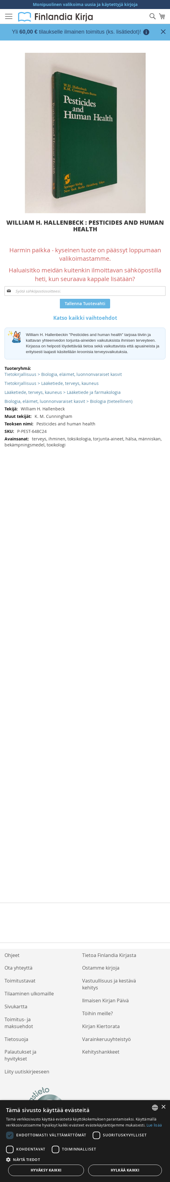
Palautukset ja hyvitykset (20, 1055)
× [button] (163, 1107)
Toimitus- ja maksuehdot (19, 1023)
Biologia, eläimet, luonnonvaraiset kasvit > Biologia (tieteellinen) (68, 401)
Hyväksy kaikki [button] (46, 1170)
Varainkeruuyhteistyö (106, 1039)
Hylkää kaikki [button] (125, 1170)
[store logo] (55, 17)
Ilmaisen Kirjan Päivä (105, 1000)
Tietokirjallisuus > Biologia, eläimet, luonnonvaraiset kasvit (63, 374)
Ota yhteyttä (18, 967)
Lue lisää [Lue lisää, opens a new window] (154, 1125)
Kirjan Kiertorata (101, 1026)
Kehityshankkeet (100, 1051)
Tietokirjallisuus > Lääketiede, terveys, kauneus (52, 383)
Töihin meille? (97, 1013)
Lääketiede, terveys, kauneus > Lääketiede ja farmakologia (63, 392)
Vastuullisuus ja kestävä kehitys (109, 984)
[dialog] (85, 1141)
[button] (85, 1159)
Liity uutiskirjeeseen (27, 1071)
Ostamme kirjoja (100, 967)
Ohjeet (12, 955)
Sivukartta (16, 1006)
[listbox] (155, 1108)
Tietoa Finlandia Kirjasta (109, 955)
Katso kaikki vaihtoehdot (85, 317)
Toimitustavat (20, 980)
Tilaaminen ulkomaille (29, 993)
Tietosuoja (16, 1039)
